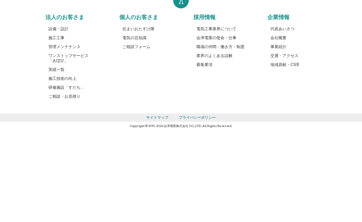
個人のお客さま (138, 17)
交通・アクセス (284, 55)
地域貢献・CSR (284, 64)
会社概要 (278, 37)
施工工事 (56, 37)
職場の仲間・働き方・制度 (220, 46)
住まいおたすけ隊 (138, 29)
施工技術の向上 (62, 78)
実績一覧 (56, 69)
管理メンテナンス (64, 46)
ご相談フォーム (136, 46)
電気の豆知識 (134, 37)
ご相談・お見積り (64, 96)
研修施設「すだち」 (66, 87)
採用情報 (204, 17)
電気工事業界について (216, 29)
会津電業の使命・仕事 (216, 37)
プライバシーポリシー (197, 117)
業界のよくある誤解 (214, 55)
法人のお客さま (64, 17)
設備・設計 (58, 29)
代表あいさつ (282, 29)
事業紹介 (278, 46)
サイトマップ (157, 117)
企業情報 (278, 17)
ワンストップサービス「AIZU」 (68, 58)
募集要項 (204, 64)
